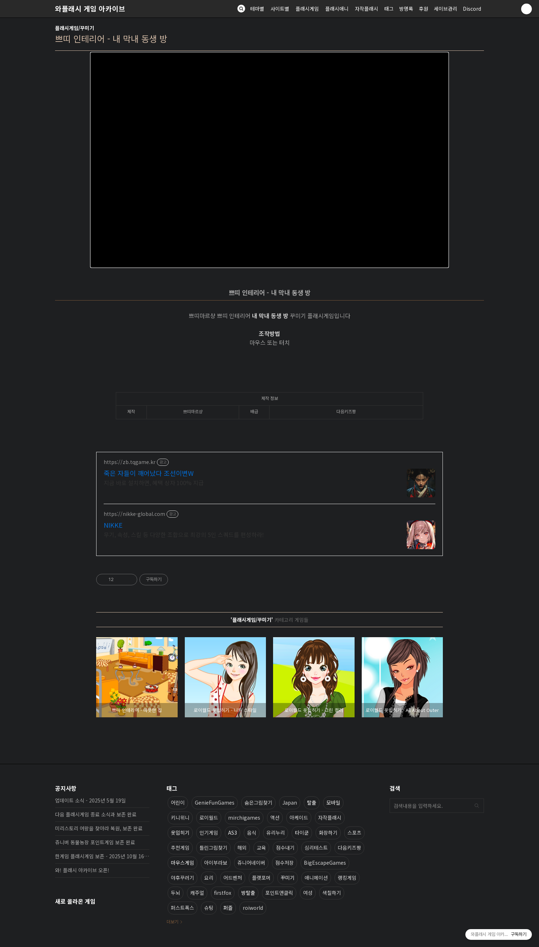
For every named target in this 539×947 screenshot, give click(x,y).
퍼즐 (228, 907)
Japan (289, 802)
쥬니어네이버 (251, 862)
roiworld (253, 907)
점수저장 (284, 862)
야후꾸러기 (182, 877)
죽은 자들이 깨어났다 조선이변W (149, 473)
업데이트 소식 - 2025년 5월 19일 (90, 800)
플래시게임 (307, 8)
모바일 (333, 802)
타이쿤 (302, 832)
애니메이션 (316, 877)
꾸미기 (288, 877)
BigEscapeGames (325, 862)
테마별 (257, 8)
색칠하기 (331, 892)
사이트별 (280, 8)
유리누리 (275, 832)
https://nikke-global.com (134, 514)
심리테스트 (316, 847)
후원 (423, 8)
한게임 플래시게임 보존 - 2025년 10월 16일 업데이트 (102, 856)
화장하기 (328, 832)
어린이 (178, 802)
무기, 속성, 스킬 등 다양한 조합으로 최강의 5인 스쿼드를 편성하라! (184, 534)
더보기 (172, 921)
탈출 (311, 802)
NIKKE (113, 525)
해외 (242, 847)
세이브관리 (445, 8)
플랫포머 (261, 877)
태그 (389, 8)
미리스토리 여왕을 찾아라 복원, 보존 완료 (99, 828)
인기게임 (208, 832)
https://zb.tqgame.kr (129, 462)
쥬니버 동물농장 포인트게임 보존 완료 (95, 842)
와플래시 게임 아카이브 (90, 9)
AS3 (232, 832)
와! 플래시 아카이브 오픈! (82, 870)
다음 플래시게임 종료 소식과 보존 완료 (96, 814)
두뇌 (175, 892)
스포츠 (354, 832)
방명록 (406, 8)
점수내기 (285, 847)
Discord (472, 8)
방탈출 (248, 892)
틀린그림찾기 (213, 847)
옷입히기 (180, 832)
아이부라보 (215, 862)
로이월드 (208, 817)
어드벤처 (232, 877)
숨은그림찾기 (258, 802)
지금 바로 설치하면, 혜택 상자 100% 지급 (154, 482)
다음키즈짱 (349, 847)
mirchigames (244, 817)
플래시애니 (336, 8)
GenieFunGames (214, 802)
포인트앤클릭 (279, 892)
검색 (477, 805)
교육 (261, 847)
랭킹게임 (347, 877)
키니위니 (180, 817)
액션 (275, 817)
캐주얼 (197, 892)
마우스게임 (182, 862)
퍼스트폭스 (182, 907)
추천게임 (180, 847)
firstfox (222, 892)
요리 (208, 877)
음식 (251, 832)
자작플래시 (366, 8)
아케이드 (299, 817)
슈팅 (208, 907)
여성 (307, 892)
